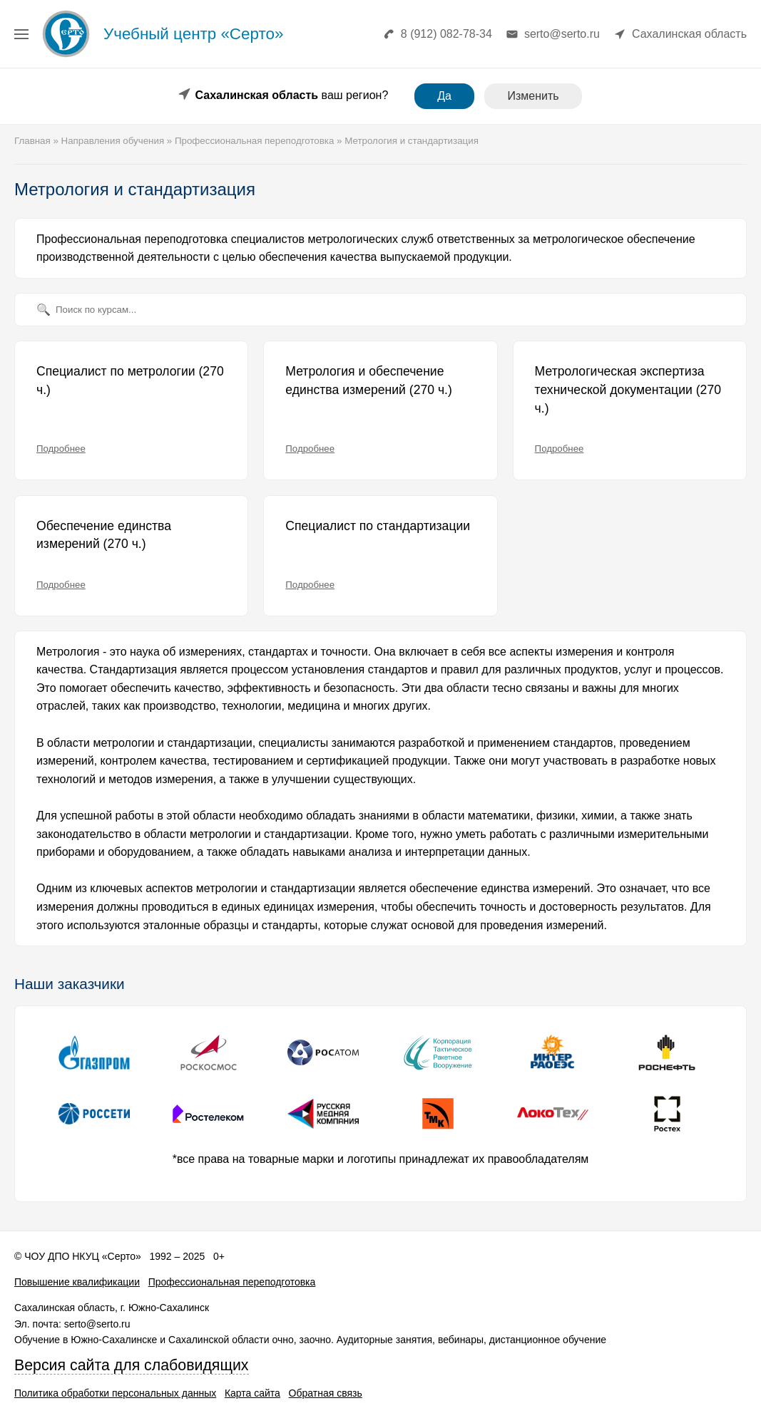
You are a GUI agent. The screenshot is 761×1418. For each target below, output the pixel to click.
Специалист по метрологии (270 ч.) (130, 380)
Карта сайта (252, 1393)
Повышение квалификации (77, 1282)
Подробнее (61, 448)
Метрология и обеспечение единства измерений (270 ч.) (368, 380)
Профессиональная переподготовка (232, 1282)
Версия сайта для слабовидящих (131, 1365)
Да (444, 96)
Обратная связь (325, 1393)
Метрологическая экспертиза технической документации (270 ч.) (628, 389)
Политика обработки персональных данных (115, 1393)
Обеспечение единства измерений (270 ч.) (103, 535)
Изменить (532, 96)
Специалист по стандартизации (377, 526)
